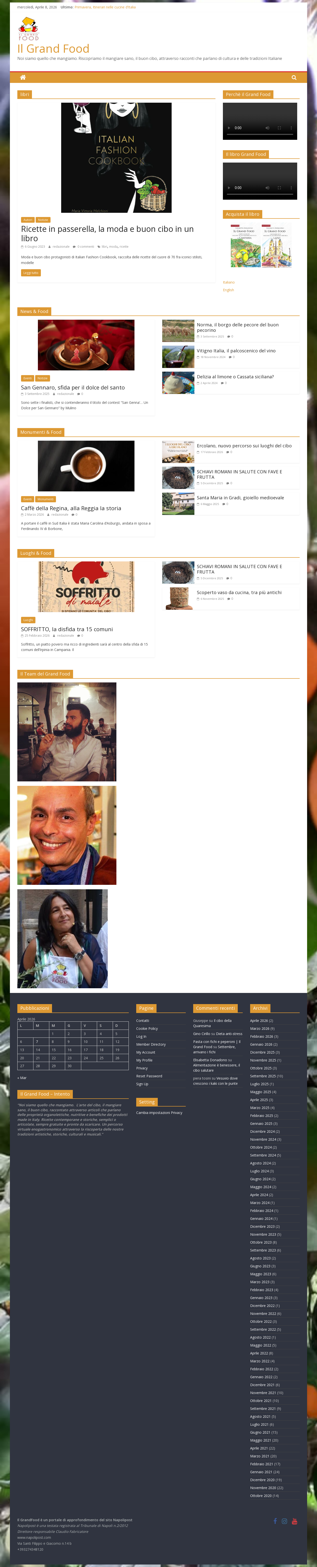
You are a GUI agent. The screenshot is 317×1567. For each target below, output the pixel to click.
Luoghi (28, 620)
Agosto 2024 (260, 1162)
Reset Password (149, 1075)
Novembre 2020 (263, 1487)
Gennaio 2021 (261, 1471)
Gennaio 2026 (261, 1044)
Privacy (142, 1067)
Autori (28, 220)
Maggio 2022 (260, 1345)
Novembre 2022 (263, 1313)
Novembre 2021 (263, 1392)
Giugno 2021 (260, 1432)
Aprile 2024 (259, 1194)
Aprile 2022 (259, 1352)
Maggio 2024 (260, 1186)
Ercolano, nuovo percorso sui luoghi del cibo (244, 445)
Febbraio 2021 (261, 1463)
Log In (141, 1036)
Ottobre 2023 (261, 1242)
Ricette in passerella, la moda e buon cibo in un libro (107, 233)
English (228, 289)
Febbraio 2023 (261, 1289)
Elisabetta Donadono (210, 1059)
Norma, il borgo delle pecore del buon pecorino (238, 327)
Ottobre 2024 (261, 1147)
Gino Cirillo (201, 1033)
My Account (145, 1052)
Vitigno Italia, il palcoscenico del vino (236, 351)
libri (104, 246)
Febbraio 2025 (261, 1115)
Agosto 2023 (260, 1257)
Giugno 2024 (260, 1178)
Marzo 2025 (259, 1107)
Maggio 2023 (260, 1273)
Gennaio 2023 (261, 1297)
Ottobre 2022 (261, 1321)
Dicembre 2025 (262, 1052)
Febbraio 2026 (261, 1036)
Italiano (229, 282)
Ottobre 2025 (261, 1067)
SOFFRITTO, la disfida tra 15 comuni (67, 628)
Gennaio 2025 (261, 1123)
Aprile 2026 (259, 1020)
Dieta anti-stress (229, 1033)
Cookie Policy (147, 1028)
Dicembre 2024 (262, 1131)
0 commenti (83, 246)
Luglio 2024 (259, 1170)
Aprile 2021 (259, 1448)
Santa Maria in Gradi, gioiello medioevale (240, 497)
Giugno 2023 (260, 1265)
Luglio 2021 (259, 1424)
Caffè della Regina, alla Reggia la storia (71, 507)
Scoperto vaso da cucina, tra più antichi (239, 592)
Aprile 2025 (259, 1099)
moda (113, 246)
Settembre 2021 (263, 1408)
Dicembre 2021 (262, 1384)
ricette (124, 246)
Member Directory (151, 1044)
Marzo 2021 (259, 1455)
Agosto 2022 (260, 1337)
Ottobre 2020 (261, 1495)
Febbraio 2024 (261, 1210)
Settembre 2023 (263, 1250)
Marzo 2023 (259, 1281)
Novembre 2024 (263, 1139)
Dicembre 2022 (262, 1305)
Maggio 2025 (260, 1091)
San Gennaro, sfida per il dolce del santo (73, 387)
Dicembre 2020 (262, 1479)
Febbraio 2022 (261, 1368)
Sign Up (142, 1083)
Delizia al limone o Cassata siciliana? (235, 377)
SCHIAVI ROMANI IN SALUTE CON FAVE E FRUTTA (239, 474)
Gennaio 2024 (261, 1218)
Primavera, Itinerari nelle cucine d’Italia (105, 7)
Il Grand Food (53, 48)
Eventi (28, 378)
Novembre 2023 (263, 1234)
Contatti (142, 1020)
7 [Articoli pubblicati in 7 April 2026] (37, 1041)
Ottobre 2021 (261, 1400)
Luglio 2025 (259, 1083)
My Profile (144, 1060)
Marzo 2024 (259, 1202)
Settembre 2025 (263, 1075)
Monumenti (45, 499)
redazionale (61, 246)
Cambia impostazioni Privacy (159, 1112)
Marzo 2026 (259, 1028)
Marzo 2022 (259, 1360)
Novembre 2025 (263, 1060)
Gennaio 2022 (261, 1376)
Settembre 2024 (263, 1155)
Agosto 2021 (260, 1416)
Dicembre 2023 (262, 1226)
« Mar (21, 1077)
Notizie (43, 220)
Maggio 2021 (260, 1440)
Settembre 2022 (263, 1329)
